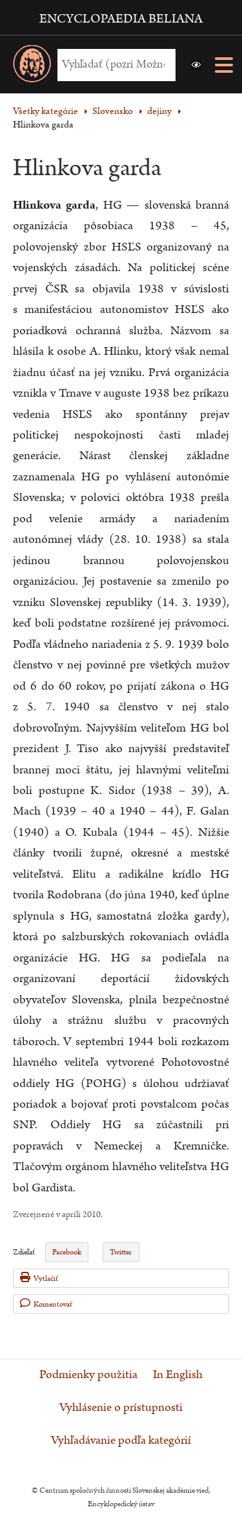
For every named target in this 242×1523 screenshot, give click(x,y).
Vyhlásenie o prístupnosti (121, 1407)
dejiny (159, 111)
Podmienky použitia (88, 1375)
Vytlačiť (39, 1278)
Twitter (121, 1252)
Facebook (66, 1252)
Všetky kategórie (45, 111)
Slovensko (112, 111)
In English (178, 1375)
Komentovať (46, 1304)
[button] (196, 65)
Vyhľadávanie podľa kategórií (121, 1440)
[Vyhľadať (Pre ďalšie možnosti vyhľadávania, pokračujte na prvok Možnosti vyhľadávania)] (113, 64)
